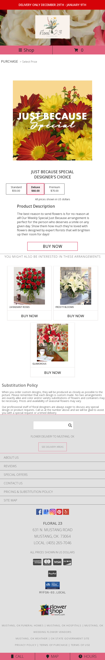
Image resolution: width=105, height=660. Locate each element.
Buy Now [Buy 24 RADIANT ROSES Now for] (29, 315)
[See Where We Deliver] (52, 446)
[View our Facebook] (39, 513)
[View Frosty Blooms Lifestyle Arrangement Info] (75, 286)
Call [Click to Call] (17, 656)
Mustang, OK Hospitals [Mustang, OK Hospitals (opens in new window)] (64, 625)
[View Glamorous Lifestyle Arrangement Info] (52, 342)
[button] (52, 585)
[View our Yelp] (66, 513)
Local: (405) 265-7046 (52, 542)
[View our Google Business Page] (46, 513)
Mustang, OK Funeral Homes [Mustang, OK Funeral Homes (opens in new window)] (23, 625)
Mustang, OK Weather (32, 638)
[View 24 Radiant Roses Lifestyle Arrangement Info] (29, 286)
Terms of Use (80, 645)
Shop (26, 50)
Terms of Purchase (54, 645)
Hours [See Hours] (88, 656)
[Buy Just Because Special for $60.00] (52, 246)
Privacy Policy (25, 645)
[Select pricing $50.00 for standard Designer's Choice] (16, 189)
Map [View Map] (52, 656)
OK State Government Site (70, 638)
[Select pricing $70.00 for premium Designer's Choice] (54, 189)
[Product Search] (53, 425)
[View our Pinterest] (59, 513)
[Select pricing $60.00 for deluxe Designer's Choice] (35, 189)
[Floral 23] (52, 36)
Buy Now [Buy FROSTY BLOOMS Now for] (75, 315)
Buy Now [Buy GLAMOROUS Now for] (52, 372)
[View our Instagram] (53, 513)
